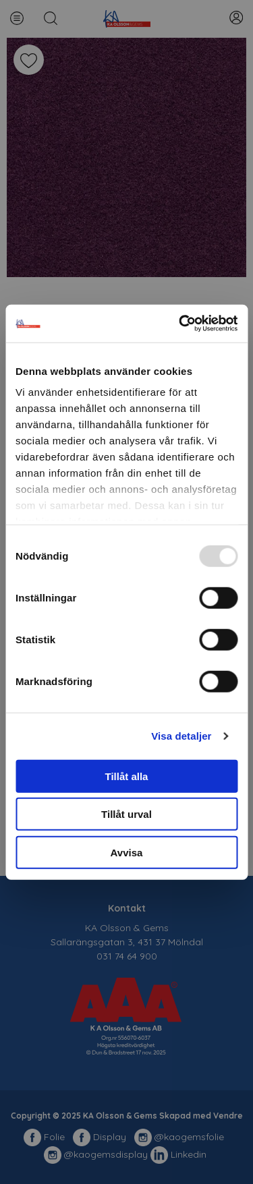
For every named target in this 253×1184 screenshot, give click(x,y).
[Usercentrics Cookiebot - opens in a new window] (180, 323)
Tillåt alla (126, 775)
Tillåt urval (126, 814)
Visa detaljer (181, 736)
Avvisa (127, 852)
